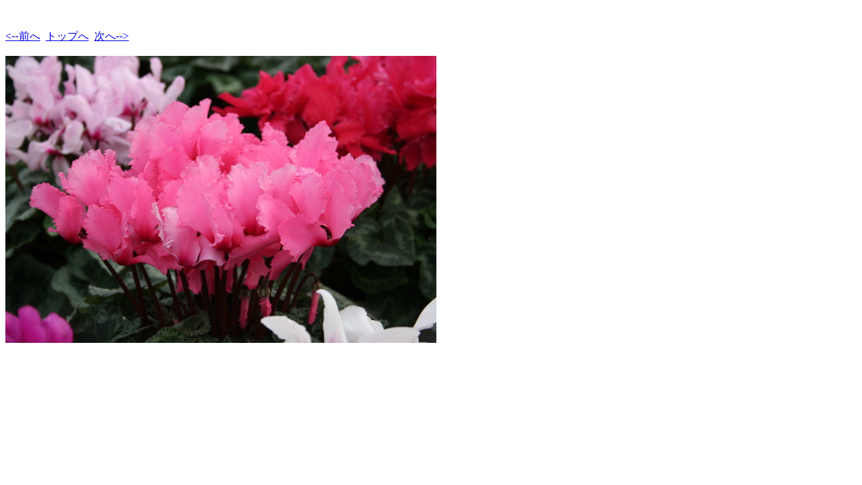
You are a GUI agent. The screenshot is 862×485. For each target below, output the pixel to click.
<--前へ (22, 36)
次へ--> (111, 36)
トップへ (67, 36)
